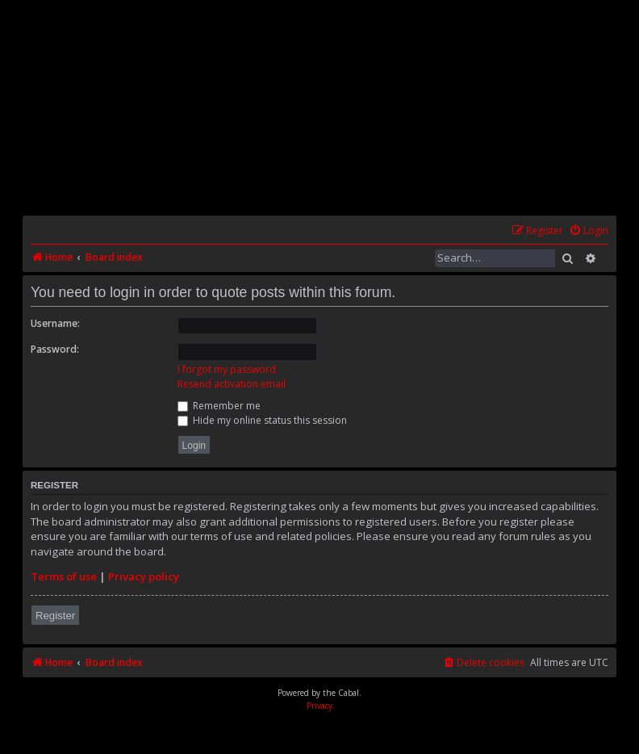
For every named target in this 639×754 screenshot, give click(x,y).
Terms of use (64, 576)
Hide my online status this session (262, 420)
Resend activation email (232, 384)
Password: (55, 349)
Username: (55, 323)
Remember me (219, 406)
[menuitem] (588, 231)
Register (55, 615)
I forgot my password (227, 369)
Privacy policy (143, 576)
